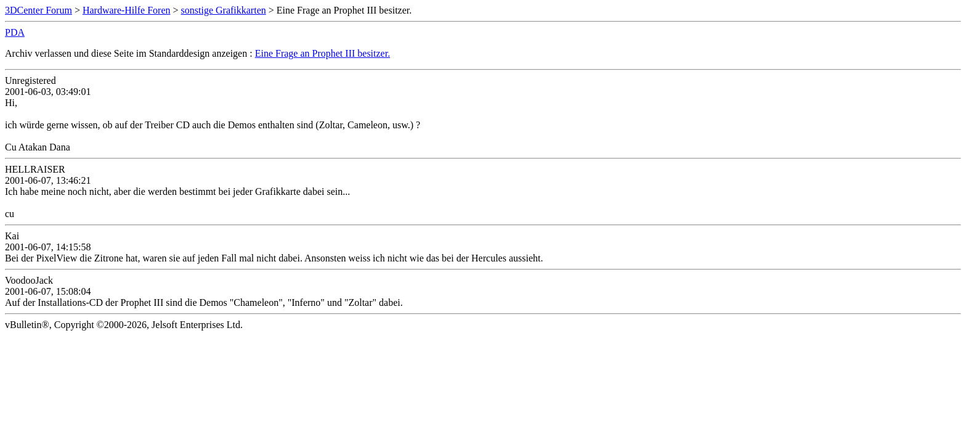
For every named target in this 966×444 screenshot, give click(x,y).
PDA (15, 32)
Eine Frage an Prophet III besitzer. (322, 53)
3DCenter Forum (38, 10)
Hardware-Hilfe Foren (127, 10)
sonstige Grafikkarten (223, 10)
